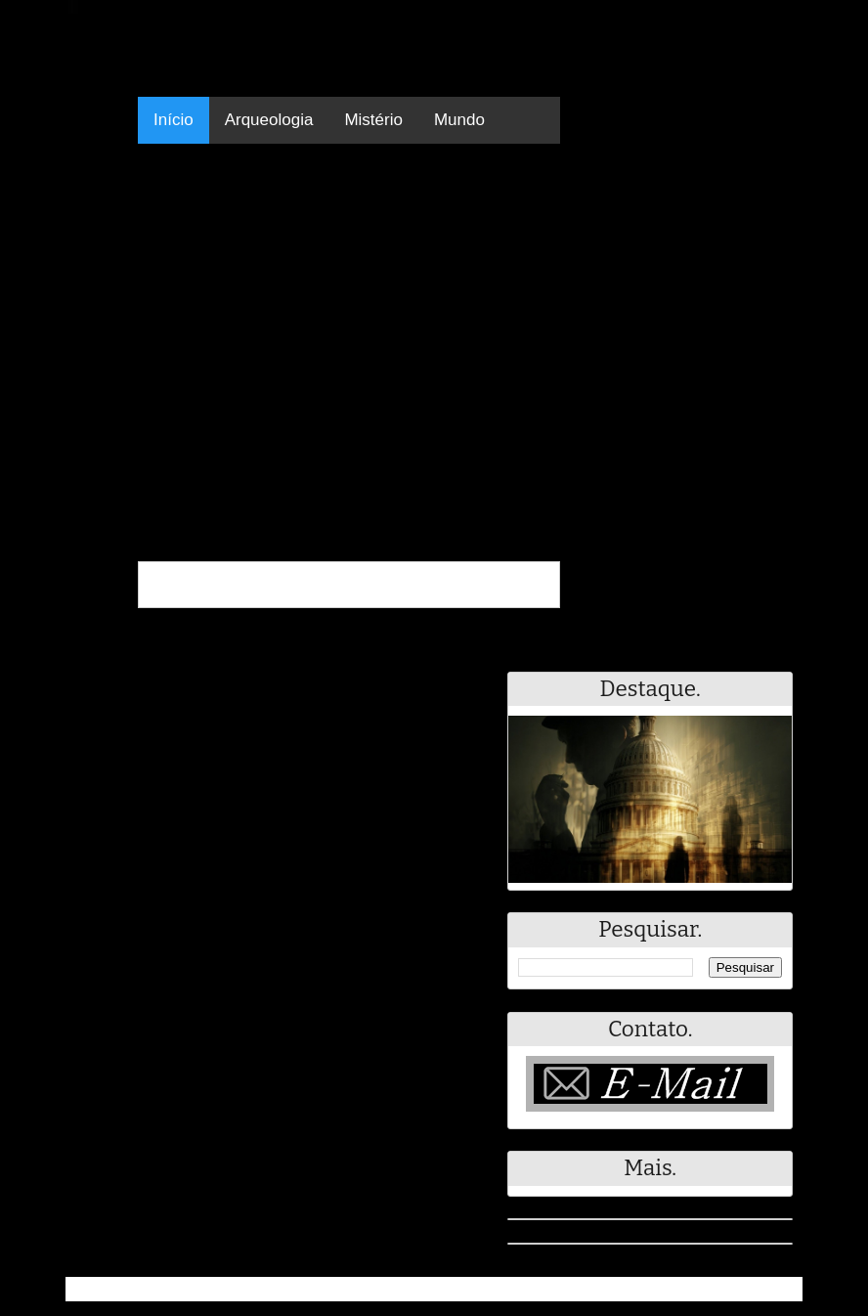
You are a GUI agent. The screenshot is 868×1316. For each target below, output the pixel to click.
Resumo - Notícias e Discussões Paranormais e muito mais (283, 1289)
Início (173, 119)
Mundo (459, 119)
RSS (777, 1289)
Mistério (373, 119)
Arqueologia (269, 119)
